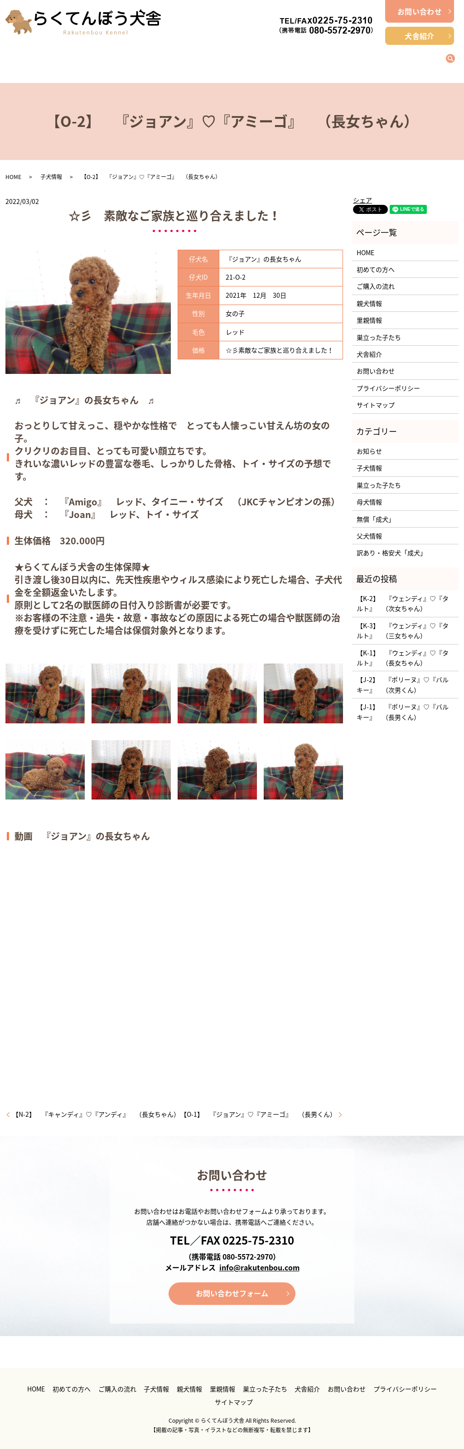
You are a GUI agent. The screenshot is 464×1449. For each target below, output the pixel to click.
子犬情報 (225, 59)
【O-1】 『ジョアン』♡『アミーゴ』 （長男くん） (258, 1114)
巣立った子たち (414, 59)
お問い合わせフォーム (232, 1293)
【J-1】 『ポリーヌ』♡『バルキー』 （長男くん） (403, 711)
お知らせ (369, 451)
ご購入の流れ (162, 59)
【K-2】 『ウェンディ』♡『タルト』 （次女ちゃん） (403, 603)
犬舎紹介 (419, 35)
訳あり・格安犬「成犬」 (391, 552)
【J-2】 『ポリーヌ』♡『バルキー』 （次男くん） (403, 684)
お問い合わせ (419, 11)
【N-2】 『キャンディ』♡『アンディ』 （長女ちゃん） (96, 1114)
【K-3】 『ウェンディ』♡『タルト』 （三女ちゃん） (403, 630)
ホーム (36, 59)
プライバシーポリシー (388, 388)
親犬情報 (288, 59)
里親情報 (350, 59)
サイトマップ (376, 404)
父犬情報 (369, 535)
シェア (362, 199)
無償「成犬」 (376, 518)
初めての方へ (100, 59)
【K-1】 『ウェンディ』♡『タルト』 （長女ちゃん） (403, 657)
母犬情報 (369, 501)
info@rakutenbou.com (259, 1267)
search (455, 58)
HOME (13, 177)
